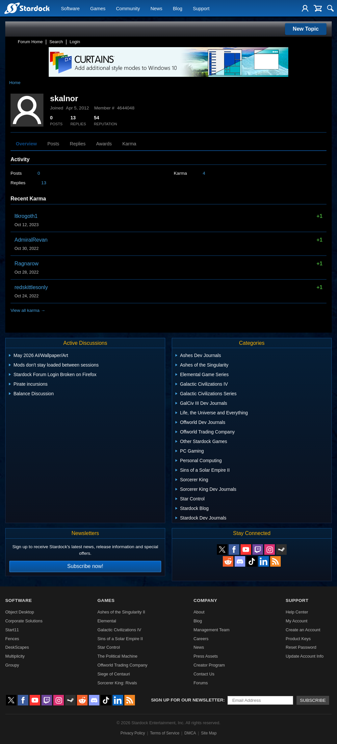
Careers (201, 638)
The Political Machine (117, 656)
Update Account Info (305, 656)
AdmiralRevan (30, 240)
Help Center (297, 612)
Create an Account (303, 629)
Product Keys (298, 638)
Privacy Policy (132, 733)
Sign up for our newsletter (187, 700)
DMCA (190, 733)
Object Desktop (19, 612)
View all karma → (28, 310)
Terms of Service (164, 733)
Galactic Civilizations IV (119, 629)
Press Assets (206, 656)
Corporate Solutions (23, 620)
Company (205, 600)
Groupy (12, 665)
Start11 (12, 629)
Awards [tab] (104, 143)
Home (14, 82)
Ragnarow (26, 263)
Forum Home (30, 41)
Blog (177, 8)
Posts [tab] (53, 143)
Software (70, 8)
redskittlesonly (31, 287)
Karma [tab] (129, 143)
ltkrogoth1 (26, 216)
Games (97, 8)
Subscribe (313, 700)
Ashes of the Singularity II (121, 612)
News (156, 8)
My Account (296, 620)
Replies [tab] (78, 143)
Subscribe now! (85, 566)
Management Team (211, 629)
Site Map (209, 733)
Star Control (108, 647)
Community (128, 8)
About (199, 612)
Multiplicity (15, 656)
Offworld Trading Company (122, 665)
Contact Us (204, 673)
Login (74, 41)
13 (43, 182)
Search (56, 41)
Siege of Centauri (113, 673)
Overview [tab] (26, 143)
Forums (201, 682)
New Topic (306, 29)
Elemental (106, 620)
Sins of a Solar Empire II (120, 638)
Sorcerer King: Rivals (117, 682)
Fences (12, 638)
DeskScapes (17, 647)
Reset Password (301, 647)
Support (201, 8)
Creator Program (209, 665)
